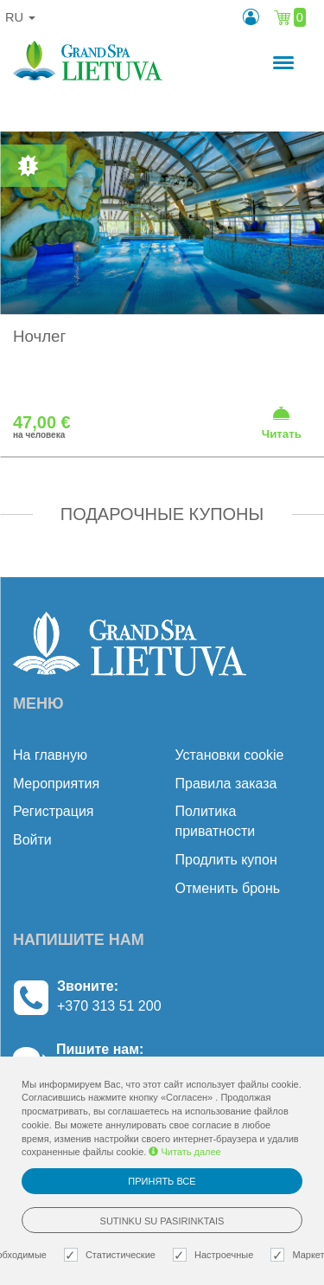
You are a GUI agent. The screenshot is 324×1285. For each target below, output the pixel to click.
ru (20, 17)
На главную (50, 755)
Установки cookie (229, 755)
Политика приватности (215, 821)
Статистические (112, 1255)
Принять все (161, 1181)
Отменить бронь (228, 888)
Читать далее (184, 1152)
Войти (32, 839)
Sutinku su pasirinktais (162, 1221)
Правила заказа (226, 783)
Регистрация (53, 811)
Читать (282, 422)
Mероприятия (56, 783)
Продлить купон (226, 859)
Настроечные (215, 1255)
